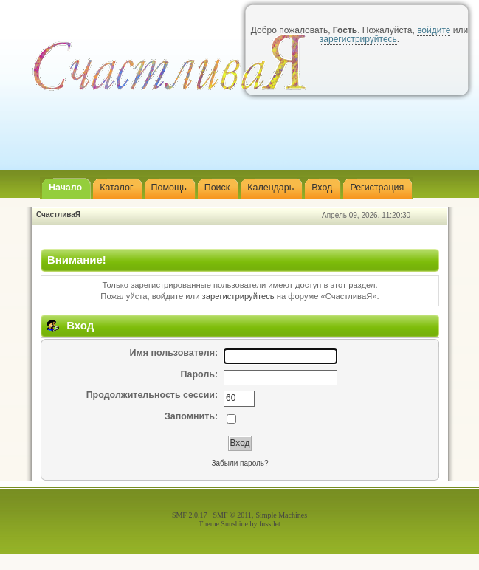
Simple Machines (281, 515)
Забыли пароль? (239, 463)
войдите (433, 30)
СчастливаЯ (58, 214)
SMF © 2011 (232, 515)
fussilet (269, 524)
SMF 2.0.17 (189, 515)
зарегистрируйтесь (238, 296)
